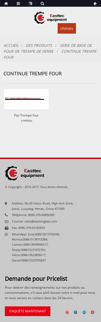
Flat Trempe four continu (26, 118)
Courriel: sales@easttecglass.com (34, 221)
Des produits (39, 45)
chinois (66, 28)
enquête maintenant (27, 311)
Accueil (11, 45)
